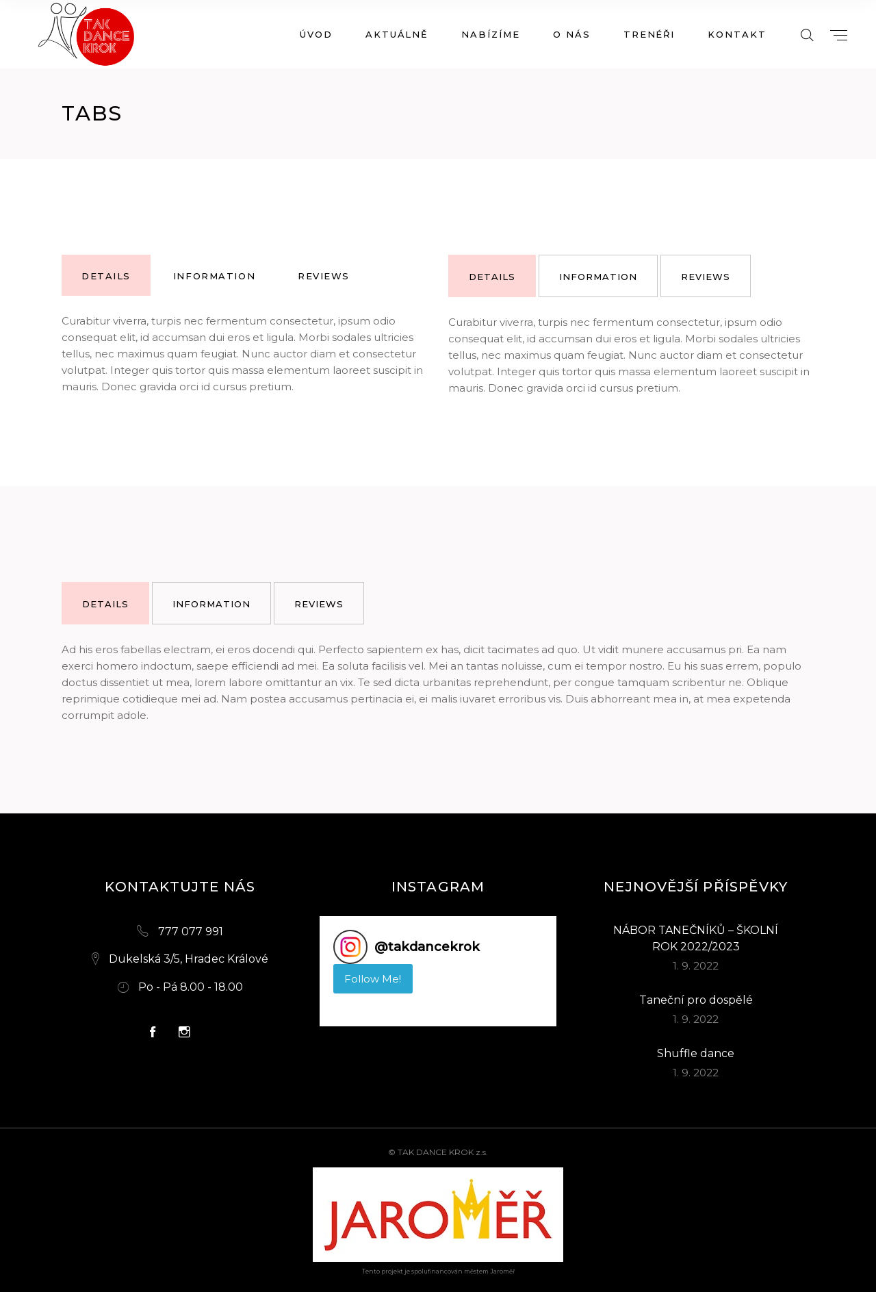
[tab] (106, 275)
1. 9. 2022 (696, 965)
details (106, 275)
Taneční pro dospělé (696, 999)
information (214, 275)
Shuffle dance (695, 1053)
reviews (324, 275)
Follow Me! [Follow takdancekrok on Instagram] (372, 978)
